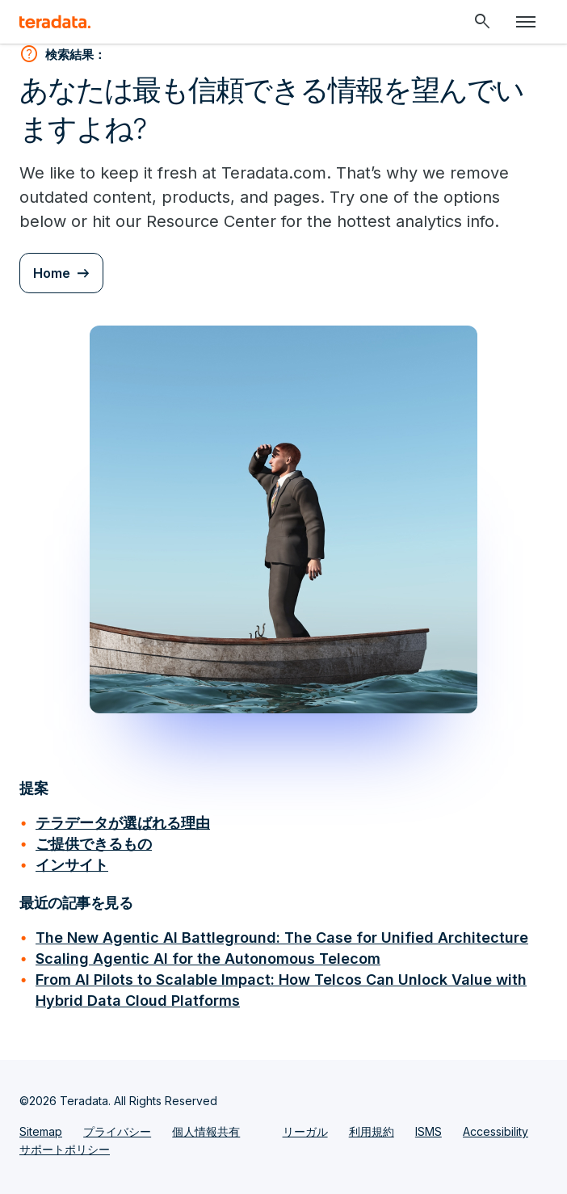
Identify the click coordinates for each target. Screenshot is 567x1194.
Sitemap (40, 1131)
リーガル (305, 1131)
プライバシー (117, 1131)
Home (51, 273)
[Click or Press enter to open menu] (526, 22)
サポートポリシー (64, 1149)
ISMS (428, 1131)
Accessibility (495, 1131)
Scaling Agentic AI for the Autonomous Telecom (208, 958)
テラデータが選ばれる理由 (123, 822)
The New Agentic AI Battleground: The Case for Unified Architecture (282, 937)
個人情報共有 (206, 1131)
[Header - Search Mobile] (482, 22)
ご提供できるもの (94, 843)
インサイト (72, 864)
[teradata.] (54, 22)
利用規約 (371, 1131)
